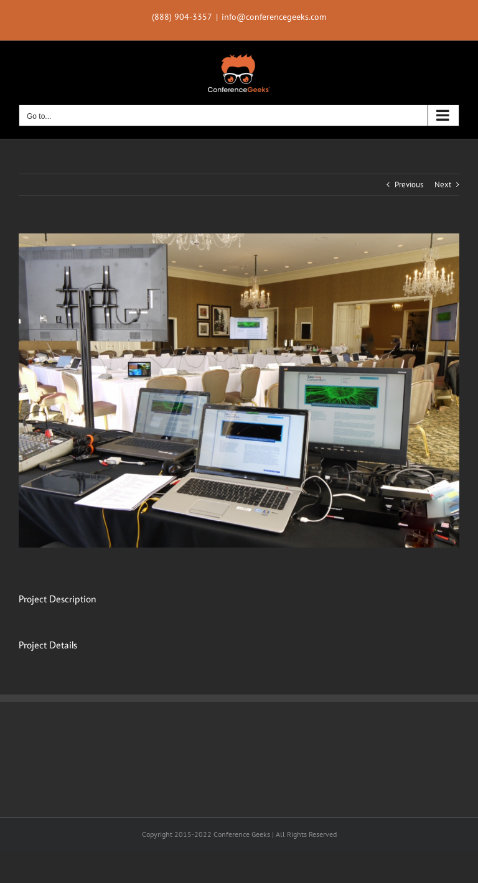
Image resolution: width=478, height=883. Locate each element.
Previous (409, 184)
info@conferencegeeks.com (274, 16)
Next (442, 184)
